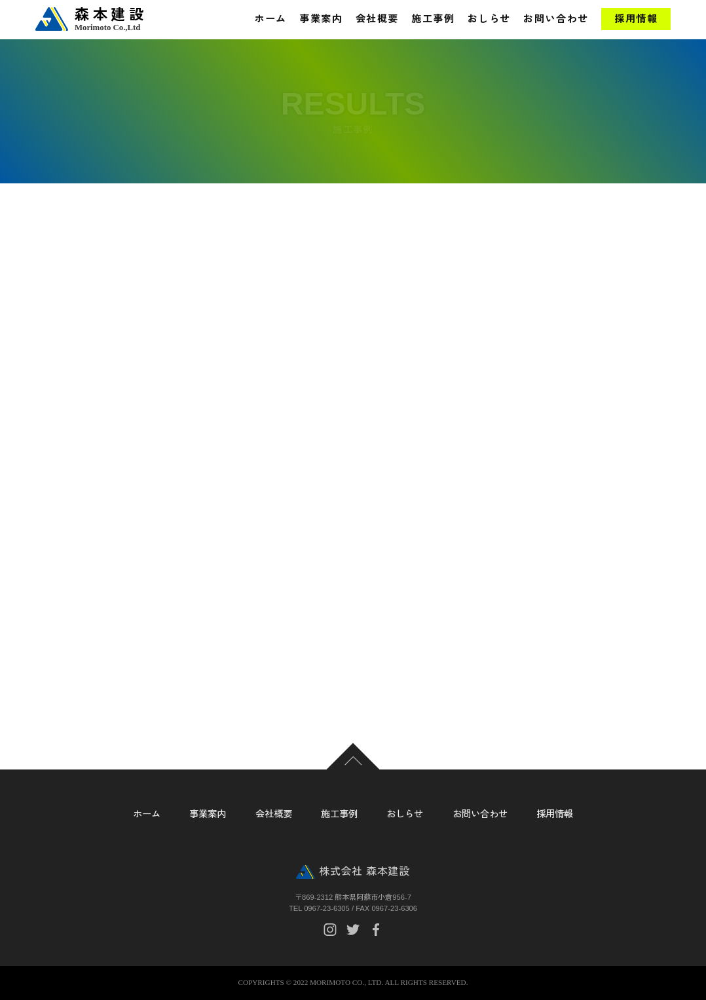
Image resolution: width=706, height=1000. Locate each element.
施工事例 (433, 18)
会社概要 (377, 18)
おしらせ (489, 18)
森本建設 (120, 19)
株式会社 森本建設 (364, 871)
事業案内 (321, 18)
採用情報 (636, 18)
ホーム (270, 18)
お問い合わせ (555, 18)
